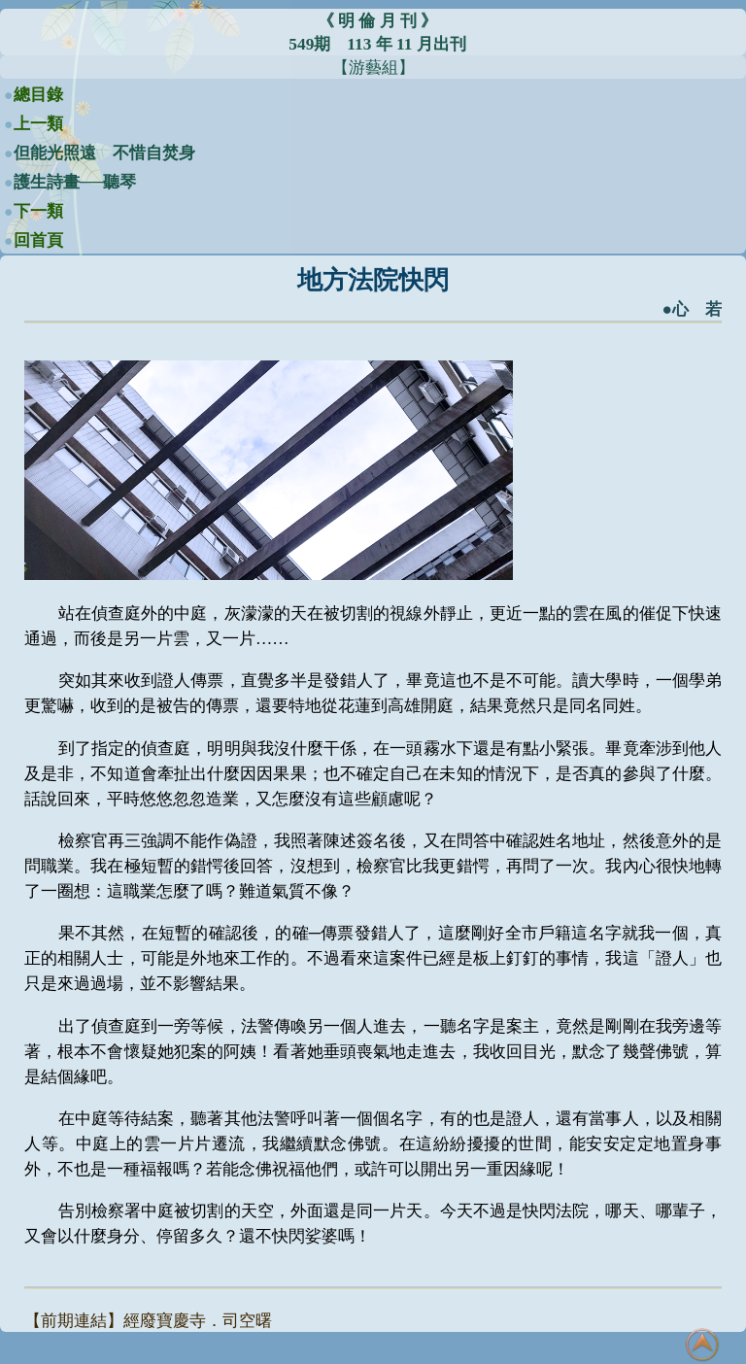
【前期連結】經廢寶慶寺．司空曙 (148, 1321)
